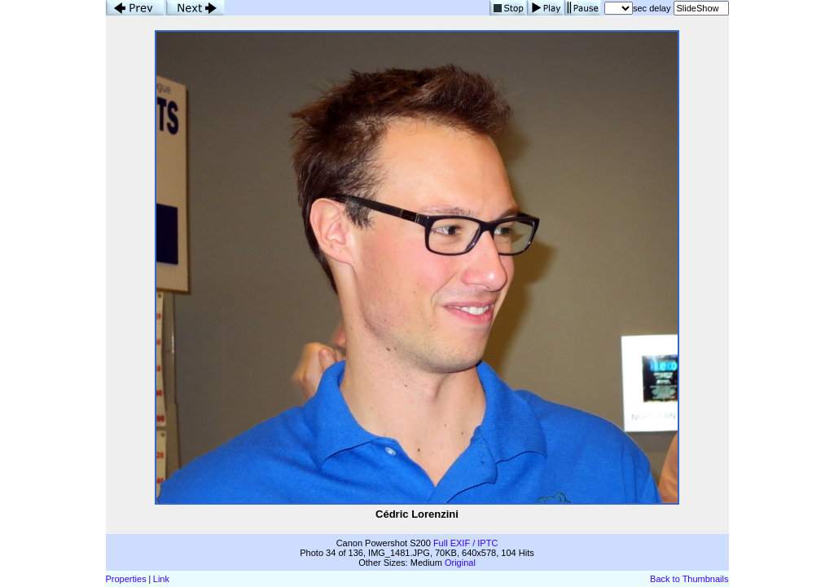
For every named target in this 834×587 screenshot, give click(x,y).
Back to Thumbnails (689, 579)
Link (161, 579)
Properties (126, 579)
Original (460, 562)
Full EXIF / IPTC (465, 543)
